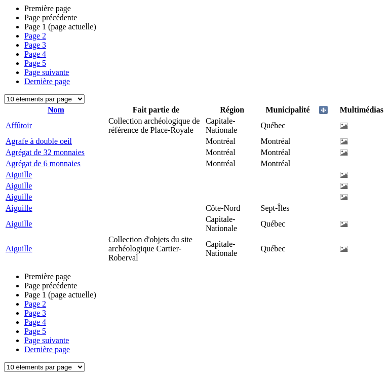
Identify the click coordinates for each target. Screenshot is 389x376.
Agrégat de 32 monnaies (45, 152)
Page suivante (46, 72)
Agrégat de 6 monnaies (43, 163)
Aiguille (19, 174)
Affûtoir (19, 125)
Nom (56, 109)
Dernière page (47, 81)
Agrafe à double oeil (39, 141)
